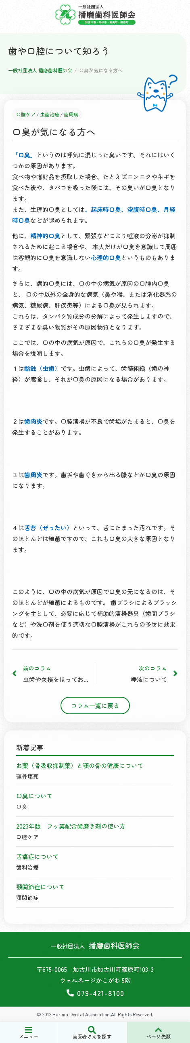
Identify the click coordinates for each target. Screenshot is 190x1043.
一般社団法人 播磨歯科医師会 (40, 70)
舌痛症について (37, 856)
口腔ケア (25, 114)
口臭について (34, 795)
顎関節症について (40, 886)
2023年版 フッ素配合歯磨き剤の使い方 (70, 826)
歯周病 (71, 114)
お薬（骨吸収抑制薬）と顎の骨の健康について (79, 765)
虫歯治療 (49, 114)
